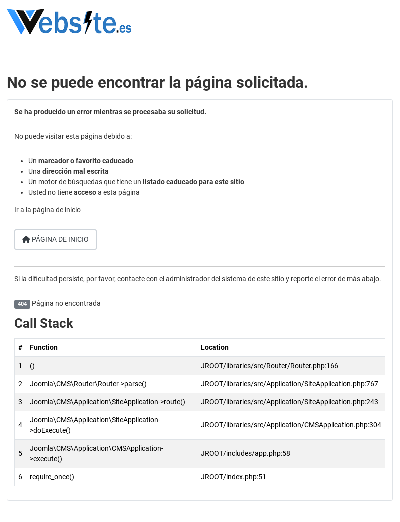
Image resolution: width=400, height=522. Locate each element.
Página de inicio (55, 239)
